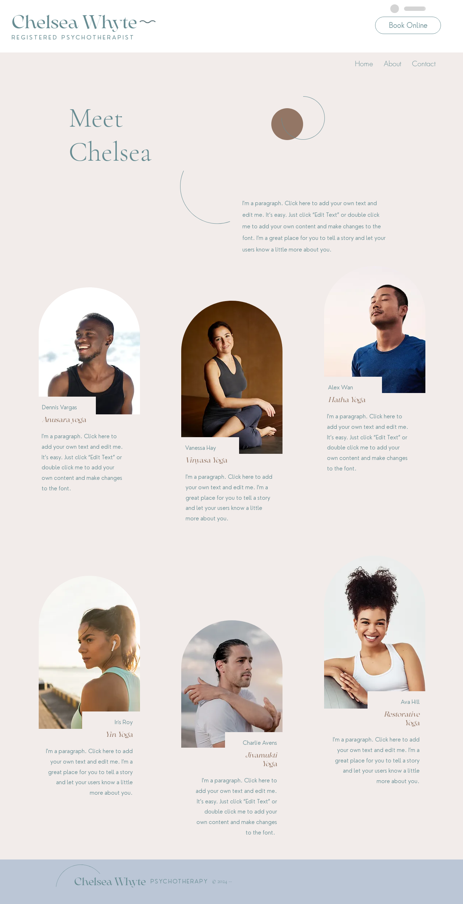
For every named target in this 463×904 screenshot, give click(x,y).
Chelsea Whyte (110, 881)
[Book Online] (408, 25)
